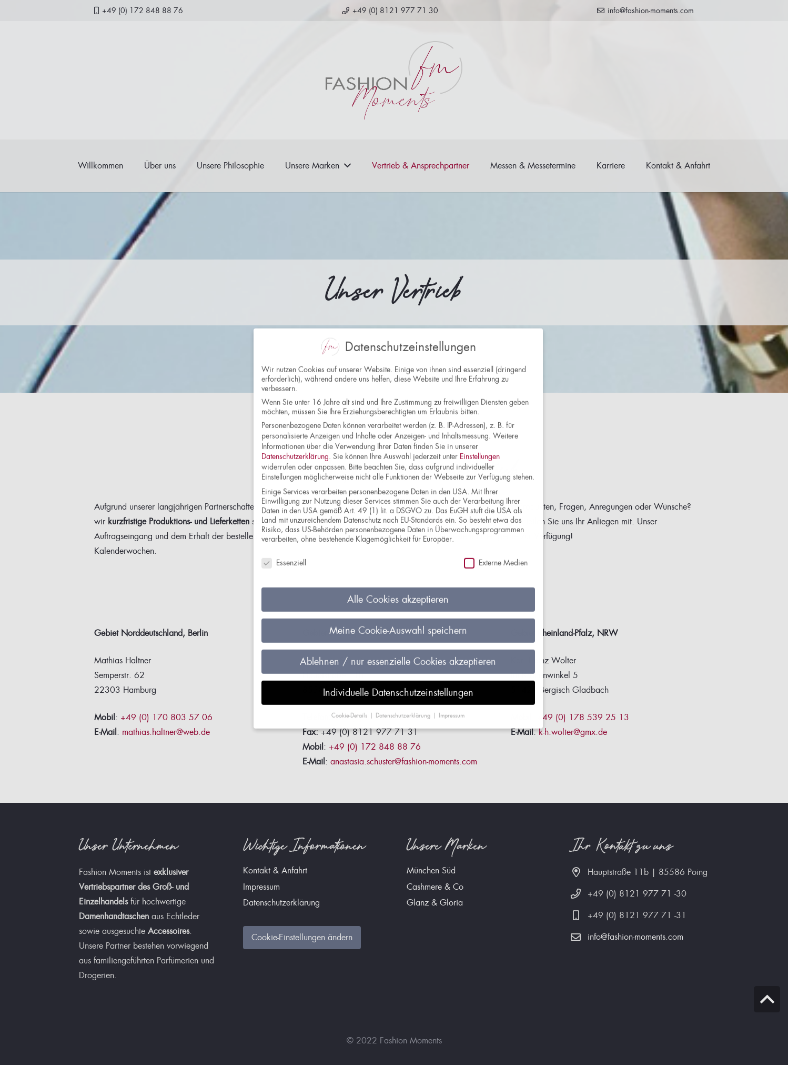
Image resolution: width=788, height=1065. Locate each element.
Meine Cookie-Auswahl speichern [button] (398, 621)
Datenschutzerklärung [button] (404, 705)
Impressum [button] (451, 705)
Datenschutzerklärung (295, 447)
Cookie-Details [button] (350, 705)
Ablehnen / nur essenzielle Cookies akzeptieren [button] (398, 652)
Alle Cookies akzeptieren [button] (398, 590)
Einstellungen (480, 447)
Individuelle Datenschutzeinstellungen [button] (398, 683)
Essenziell (283, 553)
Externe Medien (496, 553)
